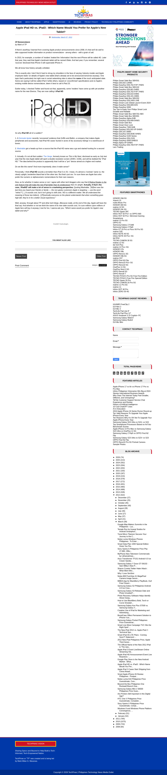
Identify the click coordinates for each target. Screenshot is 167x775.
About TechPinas (32, 22)
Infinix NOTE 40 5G (121, 234)
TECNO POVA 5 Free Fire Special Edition (130, 278)
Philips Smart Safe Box (122, 123)
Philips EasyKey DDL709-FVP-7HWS (128, 145)
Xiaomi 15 (117, 200)
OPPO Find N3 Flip (121, 260)
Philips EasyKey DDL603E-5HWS (127, 134)
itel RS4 (116, 238)
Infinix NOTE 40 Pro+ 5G (123, 236)
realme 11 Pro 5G (120, 285)
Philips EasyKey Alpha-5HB (124, 118)
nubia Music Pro (119, 203)
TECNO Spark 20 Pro (122, 280)
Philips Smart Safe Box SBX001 (126, 116)
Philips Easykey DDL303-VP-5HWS (127, 129)
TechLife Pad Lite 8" (121, 311)
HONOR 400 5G (119, 205)
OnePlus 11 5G (119, 267)
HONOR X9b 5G (120, 256)
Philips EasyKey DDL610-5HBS (126, 94)
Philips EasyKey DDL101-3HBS (126, 96)
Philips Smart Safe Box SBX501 (126, 81)
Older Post (101, 256)
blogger (102, 265)
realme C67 (118, 258)
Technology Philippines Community (117, 22)
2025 (118, 460)
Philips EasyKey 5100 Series (125, 136)
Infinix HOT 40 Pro (120, 289)
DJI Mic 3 (117, 309)
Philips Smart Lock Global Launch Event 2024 (132, 103)
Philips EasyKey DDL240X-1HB (126, 100)
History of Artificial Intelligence (125, 404)
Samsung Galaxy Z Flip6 (123, 227)
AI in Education (119, 409)
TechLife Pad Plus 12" (122, 313)
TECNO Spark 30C (121, 212)
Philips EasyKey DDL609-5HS (125, 105)
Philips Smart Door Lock (123, 125)
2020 (118, 473)
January (121, 716)
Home (19, 22)
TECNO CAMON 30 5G (122, 240)
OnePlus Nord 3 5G (121, 269)
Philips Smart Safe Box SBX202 (126, 98)
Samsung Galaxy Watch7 (123, 318)
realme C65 (118, 232)
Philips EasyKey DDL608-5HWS (126, 120)
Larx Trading (118, 147)
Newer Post (21, 256)
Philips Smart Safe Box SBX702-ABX (128, 114)
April (120, 519)
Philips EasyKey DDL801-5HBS (126, 89)
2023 (118, 465)
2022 (118, 468)
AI (69, 22)
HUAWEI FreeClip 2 (121, 304)
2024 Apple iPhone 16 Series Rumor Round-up (132, 411)
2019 (118, 476)
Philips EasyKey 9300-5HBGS (125, 141)
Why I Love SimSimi (126, 573)
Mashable (21, 148)
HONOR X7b (118, 249)
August (121, 508)
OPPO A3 (117, 223)
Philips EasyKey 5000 (122, 107)
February (122, 713)
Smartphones (59, 22)
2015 (118, 487)
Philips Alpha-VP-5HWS (123, 143)
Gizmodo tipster (25, 138)
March (121, 522)
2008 (118, 727)
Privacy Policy (91, 22)
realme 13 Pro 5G (120, 220)
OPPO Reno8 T (119, 274)
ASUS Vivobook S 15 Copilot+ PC (127, 315)
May (120, 516)
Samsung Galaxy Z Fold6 (123, 225)
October (121, 503)
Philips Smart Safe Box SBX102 (126, 87)
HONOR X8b (118, 251)
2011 (118, 719)
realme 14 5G (118, 207)
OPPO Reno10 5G (120, 265)
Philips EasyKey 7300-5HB (124, 127)
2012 (118, 495)
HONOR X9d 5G (120, 198)
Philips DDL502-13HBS (122, 83)
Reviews (77, 22)
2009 (118, 724)
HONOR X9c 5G (120, 209)
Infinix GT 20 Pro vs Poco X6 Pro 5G (128, 229)
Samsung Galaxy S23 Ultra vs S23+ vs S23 (131, 438)
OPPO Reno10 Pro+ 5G (123, 263)
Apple (46, 22)
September (123, 506)
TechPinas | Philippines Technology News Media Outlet (91, 772)
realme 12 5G (118, 243)
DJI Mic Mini (118, 322)
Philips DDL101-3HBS (122, 132)
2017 (118, 481)
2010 (118, 721)
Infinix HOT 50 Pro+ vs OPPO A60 (127, 214)
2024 (118, 463)
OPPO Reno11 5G (120, 254)
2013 (118, 492)
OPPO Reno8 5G (120, 271)
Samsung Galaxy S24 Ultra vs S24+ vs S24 (131, 422)
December (122, 498)
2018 (118, 479)
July (120, 511)
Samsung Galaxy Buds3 (123, 320)
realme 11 (117, 287)
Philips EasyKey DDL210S (124, 138)
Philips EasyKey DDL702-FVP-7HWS (128, 85)
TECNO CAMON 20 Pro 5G (124, 283)
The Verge (47, 156)
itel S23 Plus (118, 245)
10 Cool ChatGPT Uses (122, 407)
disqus (95, 265)
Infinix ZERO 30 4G (121, 292)
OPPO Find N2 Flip (121, 440)
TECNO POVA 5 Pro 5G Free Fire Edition (130, 276)
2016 (118, 484)
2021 (118, 471)
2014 (118, 489)
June (120, 514)
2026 (118, 457)
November (122, 500)
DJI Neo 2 (117, 307)
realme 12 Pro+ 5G (121, 247)
